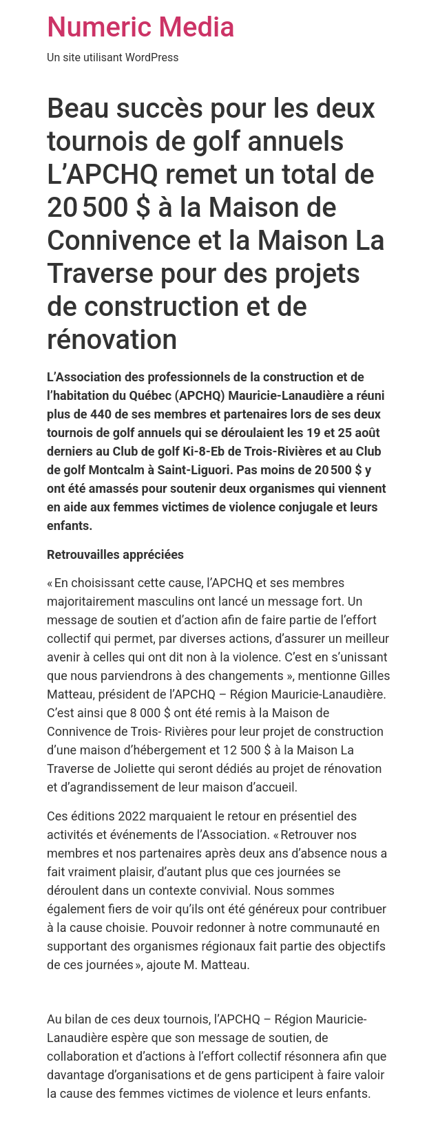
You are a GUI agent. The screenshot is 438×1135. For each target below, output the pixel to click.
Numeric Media (141, 27)
